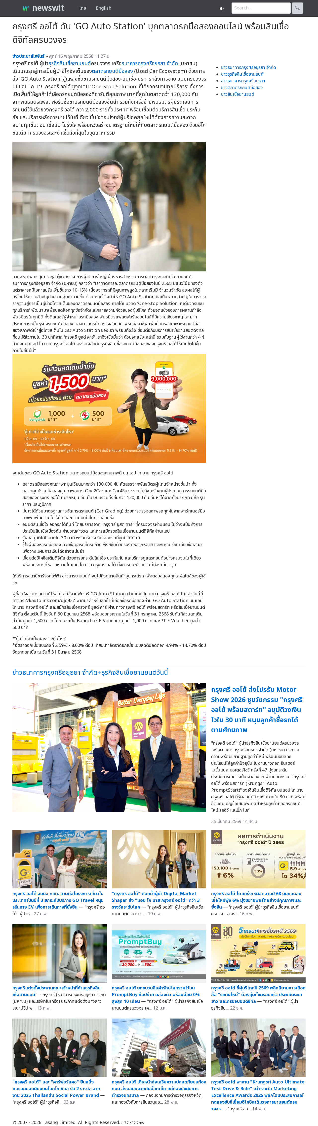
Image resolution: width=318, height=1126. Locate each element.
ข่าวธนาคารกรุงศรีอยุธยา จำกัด (248, 67)
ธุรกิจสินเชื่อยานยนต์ (69, 63)
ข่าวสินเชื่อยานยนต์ (237, 94)
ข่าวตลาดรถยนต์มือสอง (242, 87)
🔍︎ (297, 8)
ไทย (82, 8)
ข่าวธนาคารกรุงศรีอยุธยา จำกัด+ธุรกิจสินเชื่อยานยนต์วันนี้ (90, 672)
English (103, 8)
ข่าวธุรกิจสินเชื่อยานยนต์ (242, 74)
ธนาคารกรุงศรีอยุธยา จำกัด (149, 63)
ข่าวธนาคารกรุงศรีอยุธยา (243, 81)
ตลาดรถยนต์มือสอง (112, 71)
